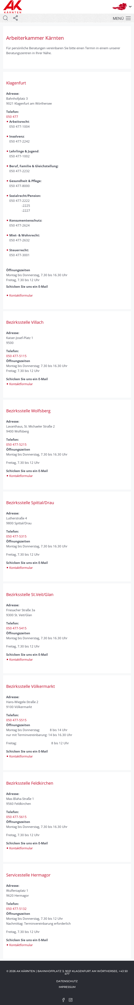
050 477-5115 (16, 356)
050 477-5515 (16, 720)
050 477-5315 (16, 536)
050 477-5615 (16, 817)
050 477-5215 (16, 444)
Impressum (67, 987)
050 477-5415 (16, 628)
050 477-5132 (16, 909)
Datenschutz (67, 981)
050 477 (12, 117)
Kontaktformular (21, 295)
